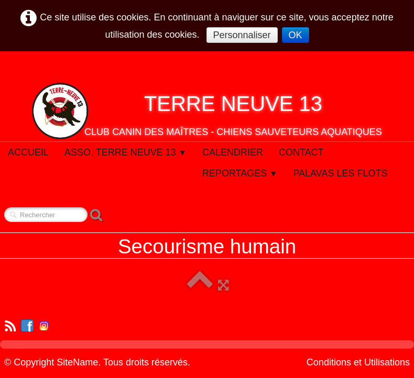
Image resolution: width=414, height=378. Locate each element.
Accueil (28, 152)
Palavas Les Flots (340, 173)
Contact (301, 152)
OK (295, 35)
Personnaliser (242, 35)
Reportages (240, 173)
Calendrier (232, 152)
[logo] (207, 111)
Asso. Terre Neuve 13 (125, 152)
